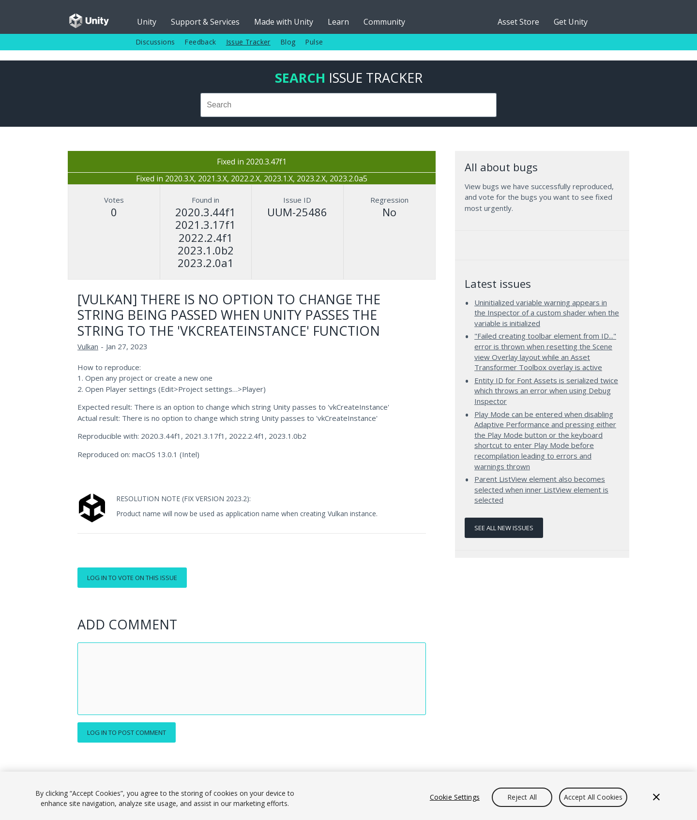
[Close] (656, 797)
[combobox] (348, 105)
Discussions (155, 41)
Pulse (314, 41)
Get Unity (571, 21)
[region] (348, 796)
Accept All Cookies (593, 797)
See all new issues (503, 527)
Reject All (522, 797)
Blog (288, 41)
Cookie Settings (455, 797)
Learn (338, 21)
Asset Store (518, 21)
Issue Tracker (248, 41)
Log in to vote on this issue (132, 577)
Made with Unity (283, 21)
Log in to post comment (126, 732)
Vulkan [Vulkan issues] (87, 346)
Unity (146, 21)
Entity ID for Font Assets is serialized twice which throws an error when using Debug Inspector (546, 390)
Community (384, 21)
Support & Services (205, 21)
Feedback (200, 41)
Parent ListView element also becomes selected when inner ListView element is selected (541, 489)
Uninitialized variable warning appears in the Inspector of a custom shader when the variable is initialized (546, 313)
